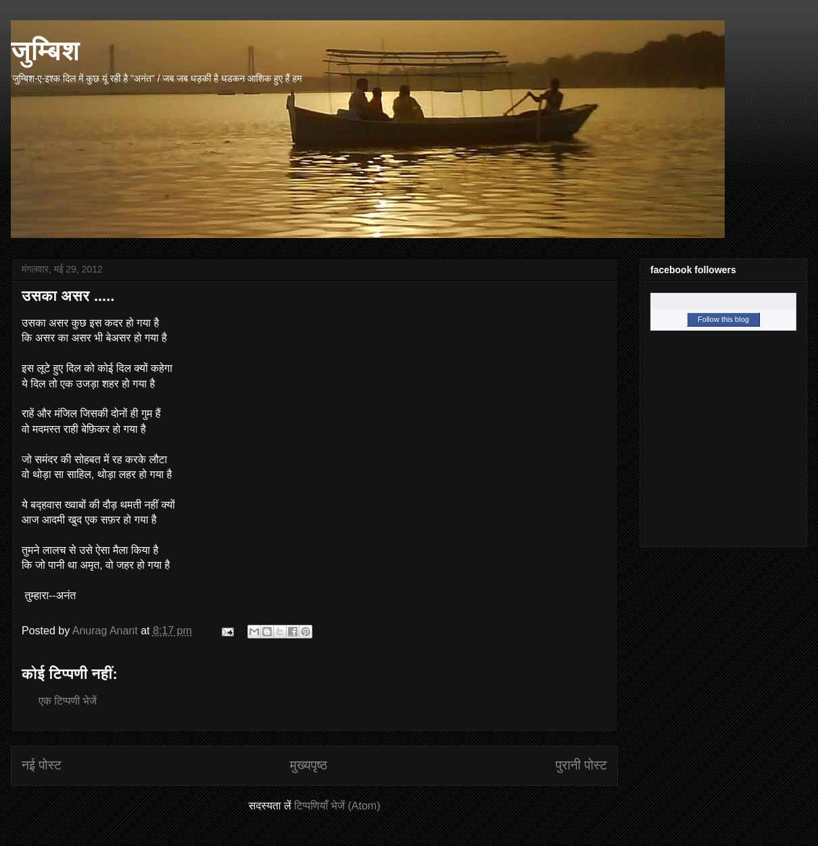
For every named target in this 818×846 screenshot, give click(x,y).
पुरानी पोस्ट (581, 765)
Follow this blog (723, 319)
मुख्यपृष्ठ (308, 765)
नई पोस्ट (42, 765)
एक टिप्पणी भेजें (68, 701)
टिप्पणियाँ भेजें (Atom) (337, 806)
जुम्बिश (45, 50)
